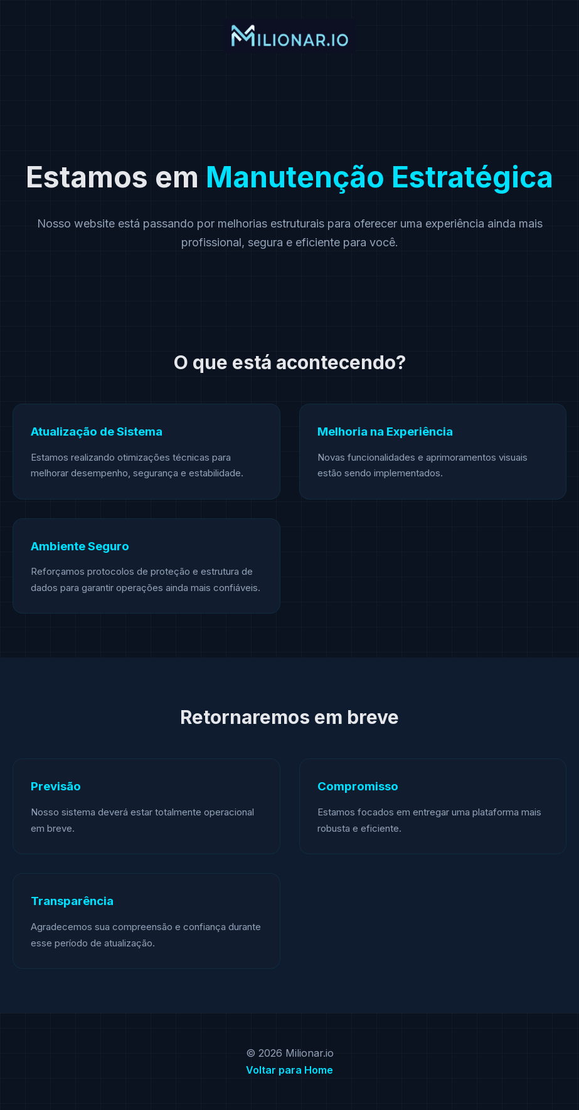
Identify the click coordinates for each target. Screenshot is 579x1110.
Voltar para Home (289, 1070)
